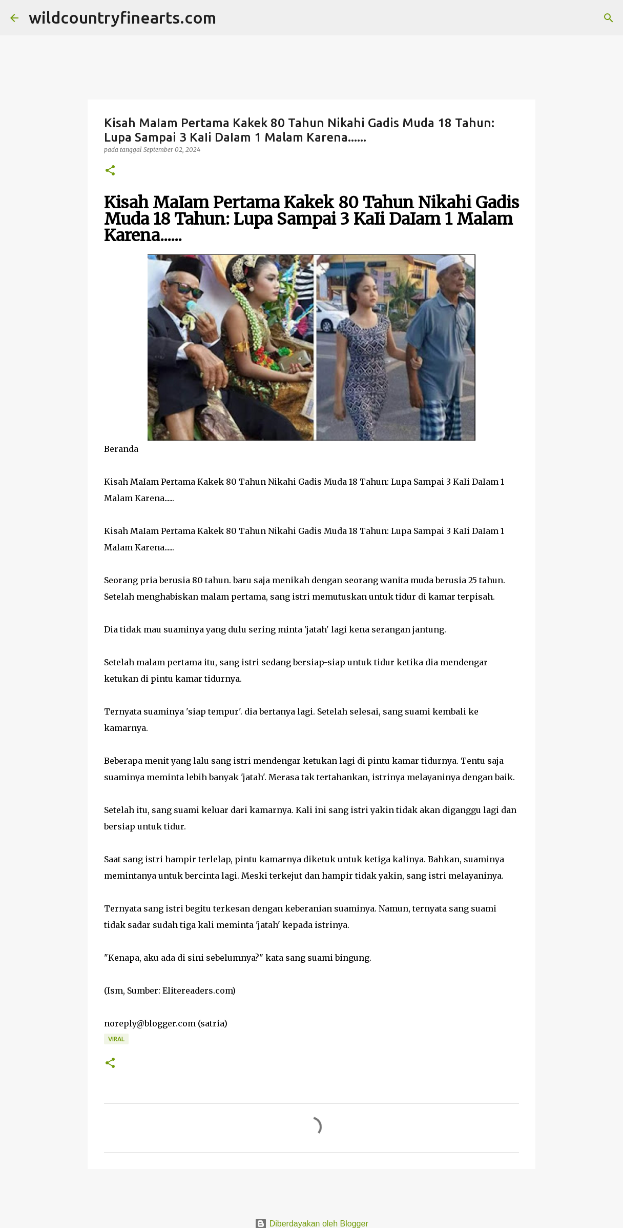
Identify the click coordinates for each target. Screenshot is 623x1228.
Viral (116, 1039)
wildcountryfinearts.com (122, 17)
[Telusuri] (230, 18)
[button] (110, 171)
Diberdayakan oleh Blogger (311, 1223)
